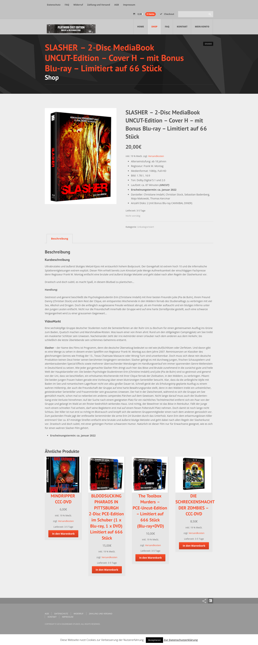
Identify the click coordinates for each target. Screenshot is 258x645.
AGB (116, 4)
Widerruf (78, 4)
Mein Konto (202, 26)
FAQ (67, 4)
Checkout (167, 14)
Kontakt (182, 26)
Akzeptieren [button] (154, 640)
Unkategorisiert (145, 226)
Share (208, 43)
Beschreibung (59, 238)
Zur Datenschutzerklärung (181, 640)
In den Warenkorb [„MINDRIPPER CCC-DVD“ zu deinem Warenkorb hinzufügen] (63, 533)
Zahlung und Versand (98, 4)
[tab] (59, 238)
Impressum (129, 4)
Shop (154, 26)
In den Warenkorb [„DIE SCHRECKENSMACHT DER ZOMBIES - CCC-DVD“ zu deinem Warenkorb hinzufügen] (194, 545)
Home (140, 26)
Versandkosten (156, 156)
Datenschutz (53, 4)
